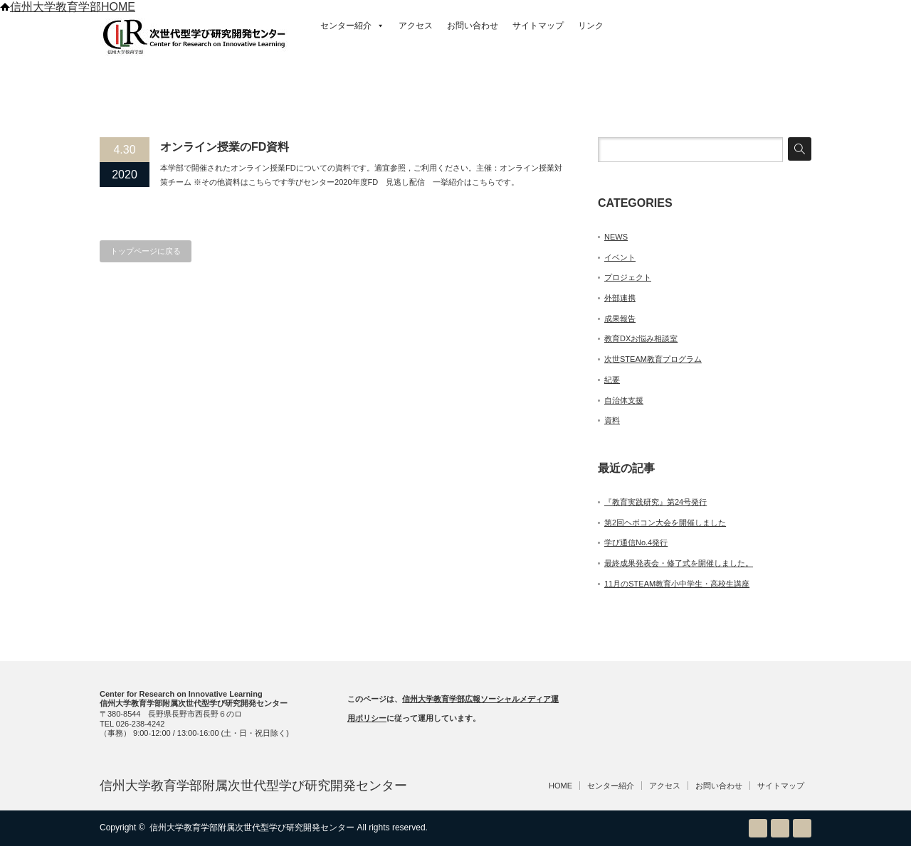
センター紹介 (352, 25)
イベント (620, 257)
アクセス (416, 26)
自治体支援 (623, 400)
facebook (802, 828)
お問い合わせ (472, 26)
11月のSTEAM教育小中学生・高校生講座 (676, 583)
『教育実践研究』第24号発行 (655, 502)
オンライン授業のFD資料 (224, 147)
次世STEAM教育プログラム (653, 359)
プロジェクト (627, 277)
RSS (758, 828)
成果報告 (620, 318)
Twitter (780, 828)
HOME (560, 785)
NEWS (616, 236)
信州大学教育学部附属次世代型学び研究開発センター (253, 785)
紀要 (612, 379)
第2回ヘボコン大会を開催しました (665, 522)
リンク (591, 26)
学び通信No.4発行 (636, 542)
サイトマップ (538, 26)
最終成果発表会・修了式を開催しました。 (678, 563)
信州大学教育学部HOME (67, 7)
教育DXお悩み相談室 (641, 338)
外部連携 (620, 298)
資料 (612, 420)
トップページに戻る (145, 251)
